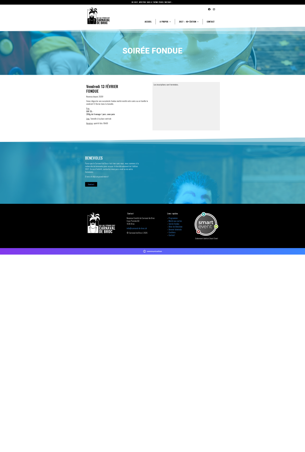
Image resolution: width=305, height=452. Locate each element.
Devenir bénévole (175, 229)
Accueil (148, 21)
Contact (211, 21)
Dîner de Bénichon (176, 226)
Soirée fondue (174, 223)
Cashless (172, 232)
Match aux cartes (175, 221)
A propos (165, 22)
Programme (173, 218)
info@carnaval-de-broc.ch (137, 228)
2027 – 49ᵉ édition (189, 22)
